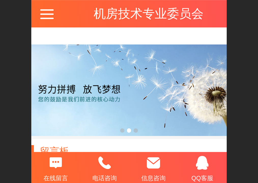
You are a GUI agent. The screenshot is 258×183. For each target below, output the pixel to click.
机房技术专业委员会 (149, 13)
